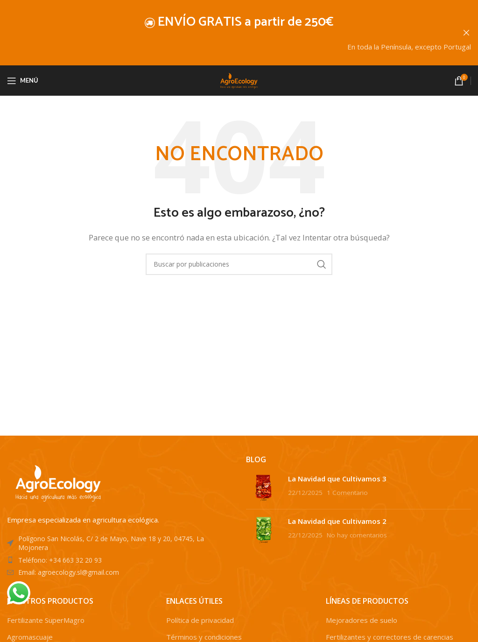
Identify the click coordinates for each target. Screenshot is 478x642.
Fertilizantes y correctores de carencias (389, 637)
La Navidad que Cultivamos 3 (337, 478)
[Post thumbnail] (263, 487)
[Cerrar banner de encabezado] (466, 32)
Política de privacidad (200, 620)
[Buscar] (239, 264)
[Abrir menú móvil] (22, 80)
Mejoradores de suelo (361, 620)
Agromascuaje (30, 637)
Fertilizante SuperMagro (45, 620)
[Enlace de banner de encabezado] (225, 32)
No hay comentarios (357, 534)
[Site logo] (239, 79)
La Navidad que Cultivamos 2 (337, 520)
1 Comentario (347, 492)
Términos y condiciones (204, 637)
